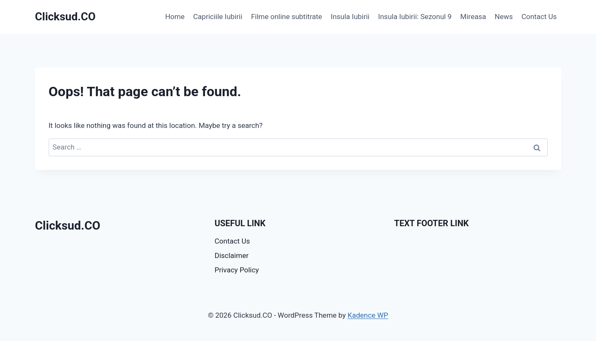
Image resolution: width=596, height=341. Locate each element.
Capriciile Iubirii (217, 16)
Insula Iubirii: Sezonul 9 (415, 16)
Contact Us (539, 16)
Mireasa (473, 16)
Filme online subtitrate (286, 16)
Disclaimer (232, 255)
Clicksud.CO (67, 226)
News (504, 16)
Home (175, 16)
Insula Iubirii (350, 16)
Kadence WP (367, 315)
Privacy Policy (237, 270)
